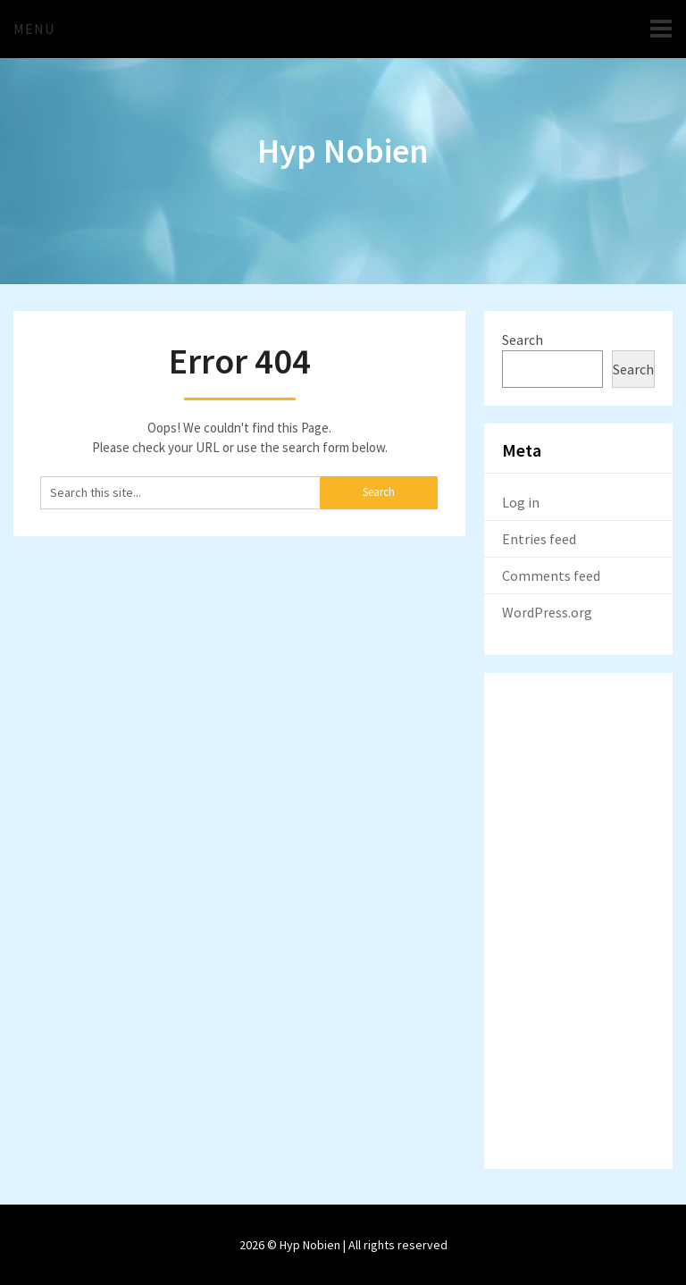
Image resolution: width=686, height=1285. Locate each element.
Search (522, 340)
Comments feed (551, 575)
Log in (521, 502)
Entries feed (539, 539)
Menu (33, 29)
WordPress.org (547, 612)
